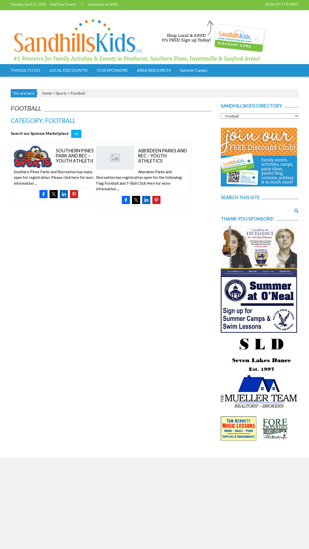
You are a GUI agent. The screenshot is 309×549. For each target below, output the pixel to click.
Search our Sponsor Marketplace (40, 133)
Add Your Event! (63, 4)
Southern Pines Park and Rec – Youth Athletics (76, 156)
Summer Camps (193, 70)
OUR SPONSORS (112, 70)
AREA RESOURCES (154, 70)
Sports (61, 93)
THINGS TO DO (25, 70)
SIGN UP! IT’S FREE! (282, 4)
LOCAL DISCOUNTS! (68, 70)
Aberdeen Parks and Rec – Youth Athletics (162, 156)
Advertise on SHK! (103, 4)
